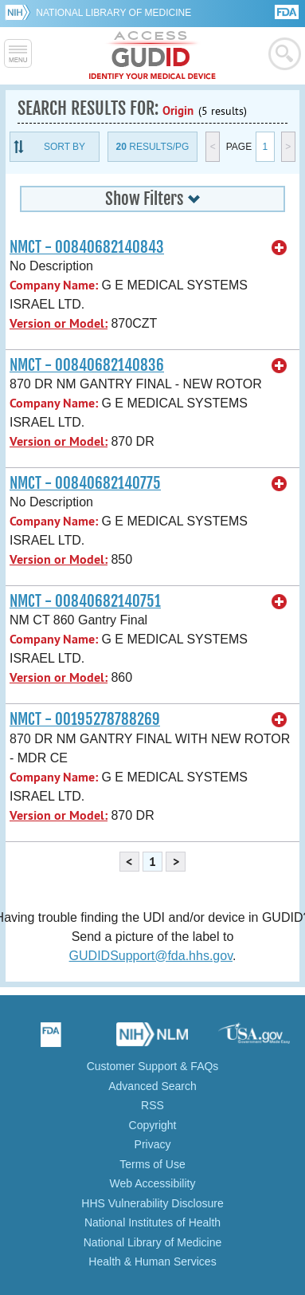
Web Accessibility (153, 1183)
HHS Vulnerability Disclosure (152, 1203)
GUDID (152, 56)
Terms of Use (152, 1164)
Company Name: (54, 285)
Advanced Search (152, 1086)
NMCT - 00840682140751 (85, 601)
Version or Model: (59, 323)
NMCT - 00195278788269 (85, 719)
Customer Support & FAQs (153, 1066)
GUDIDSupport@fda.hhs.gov (151, 955)
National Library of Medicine (113, 12)
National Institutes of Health (152, 1222)
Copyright (153, 1125)
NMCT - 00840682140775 (85, 483)
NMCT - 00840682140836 (87, 365)
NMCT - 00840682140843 (87, 247)
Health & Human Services (152, 1261)
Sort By (64, 146)
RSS (152, 1105)
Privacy (153, 1144)
